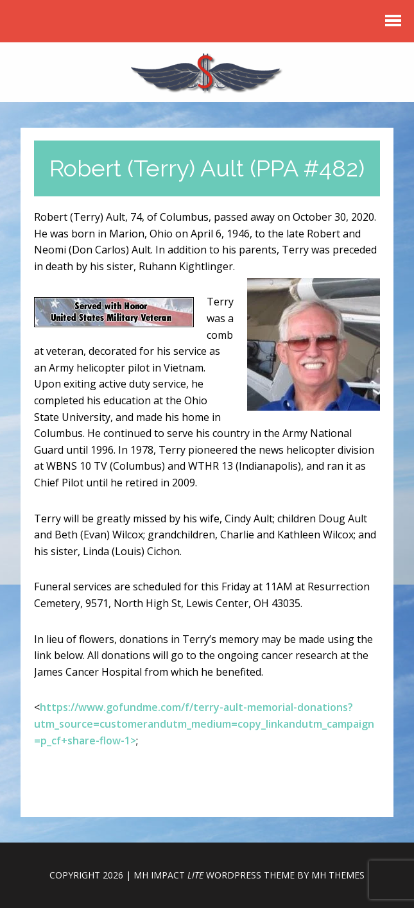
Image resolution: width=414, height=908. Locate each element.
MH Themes (338, 875)
